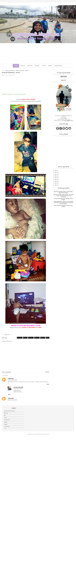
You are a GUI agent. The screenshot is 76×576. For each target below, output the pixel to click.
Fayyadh (5, 424)
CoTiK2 (5, 417)
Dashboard (58, 66)
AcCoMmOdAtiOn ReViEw (9, 411)
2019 (56, 183)
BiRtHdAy (6, 413)
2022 (56, 177)
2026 (56, 170)
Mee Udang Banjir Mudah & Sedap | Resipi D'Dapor (63, 206)
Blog (5, 415)
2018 (56, 185)
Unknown (11, 378)
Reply (48, 384)
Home (16, 66)
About (22, 66)
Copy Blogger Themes (45, 434)
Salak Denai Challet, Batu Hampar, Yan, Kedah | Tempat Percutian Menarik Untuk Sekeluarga (63, 196)
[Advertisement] (38, 52)
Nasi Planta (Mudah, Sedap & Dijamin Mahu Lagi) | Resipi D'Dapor (63, 192)
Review (29, 66)
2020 (56, 181)
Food (44, 66)
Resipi (50, 66)
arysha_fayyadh (18, 387)
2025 (56, 172)
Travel (37, 66)
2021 (56, 179)
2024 (56, 174)
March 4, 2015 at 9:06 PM (12, 379)
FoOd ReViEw (7, 426)
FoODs (5, 428)
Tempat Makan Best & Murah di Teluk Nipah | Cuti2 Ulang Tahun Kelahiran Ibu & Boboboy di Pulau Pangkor (63, 203)
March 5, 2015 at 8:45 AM (18, 388)
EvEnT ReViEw (7, 419)
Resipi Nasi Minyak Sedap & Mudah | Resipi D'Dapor (63, 199)
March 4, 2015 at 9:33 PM (12, 399)
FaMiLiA (5, 422)
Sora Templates (33, 434)
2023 (56, 176)
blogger (47, 372)
